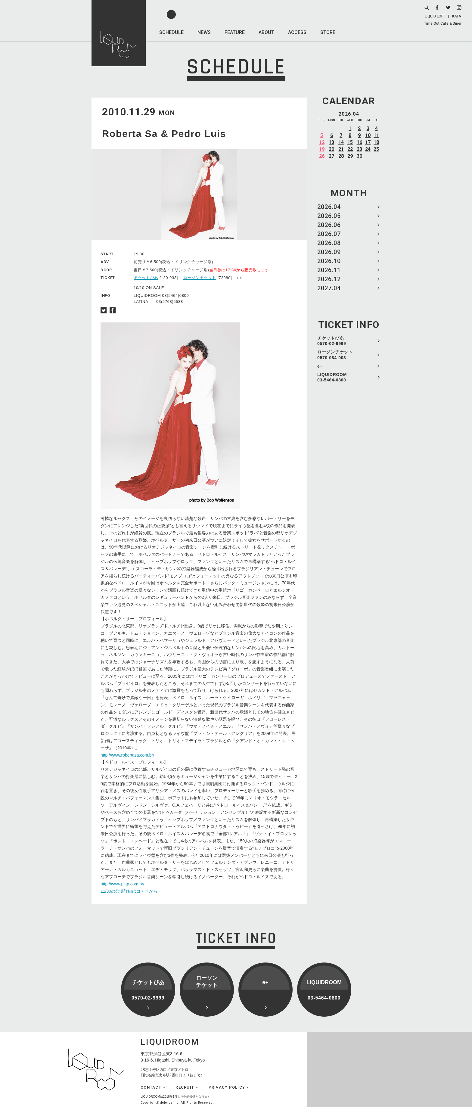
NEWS (204, 32)
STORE (327, 32)
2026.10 (329, 261)
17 (368, 142)
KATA (456, 16)
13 (331, 142)
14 (341, 142)
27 (331, 156)
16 (359, 142)
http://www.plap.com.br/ (122, 884)
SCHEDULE (171, 32)
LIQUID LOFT (435, 16)
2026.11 (329, 270)
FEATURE (235, 32)
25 (376, 149)
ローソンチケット (199, 277)
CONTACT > (153, 1087)
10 (368, 135)
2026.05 (329, 216)
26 (321, 156)
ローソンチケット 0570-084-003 (335, 355)
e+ (319, 366)
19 (321, 149)
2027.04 (329, 288)
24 (368, 149)
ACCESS (297, 32)
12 (321, 142)
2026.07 (329, 234)
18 (376, 142)
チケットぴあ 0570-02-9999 (331, 341)
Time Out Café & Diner (442, 23)
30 (359, 156)
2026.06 (329, 225)
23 (359, 149)
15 (350, 142)
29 (350, 156)
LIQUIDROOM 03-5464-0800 (332, 377)
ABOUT (266, 32)
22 (350, 149)
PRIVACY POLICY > (229, 1087)
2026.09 (329, 252)
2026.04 (329, 207)
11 (376, 135)
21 (341, 149)
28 (341, 156)
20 (331, 149)
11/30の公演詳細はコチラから (129, 891)
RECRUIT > (186, 1087)
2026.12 (329, 279)
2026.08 (329, 243)
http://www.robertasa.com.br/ (127, 755)
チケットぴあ (146, 277)
